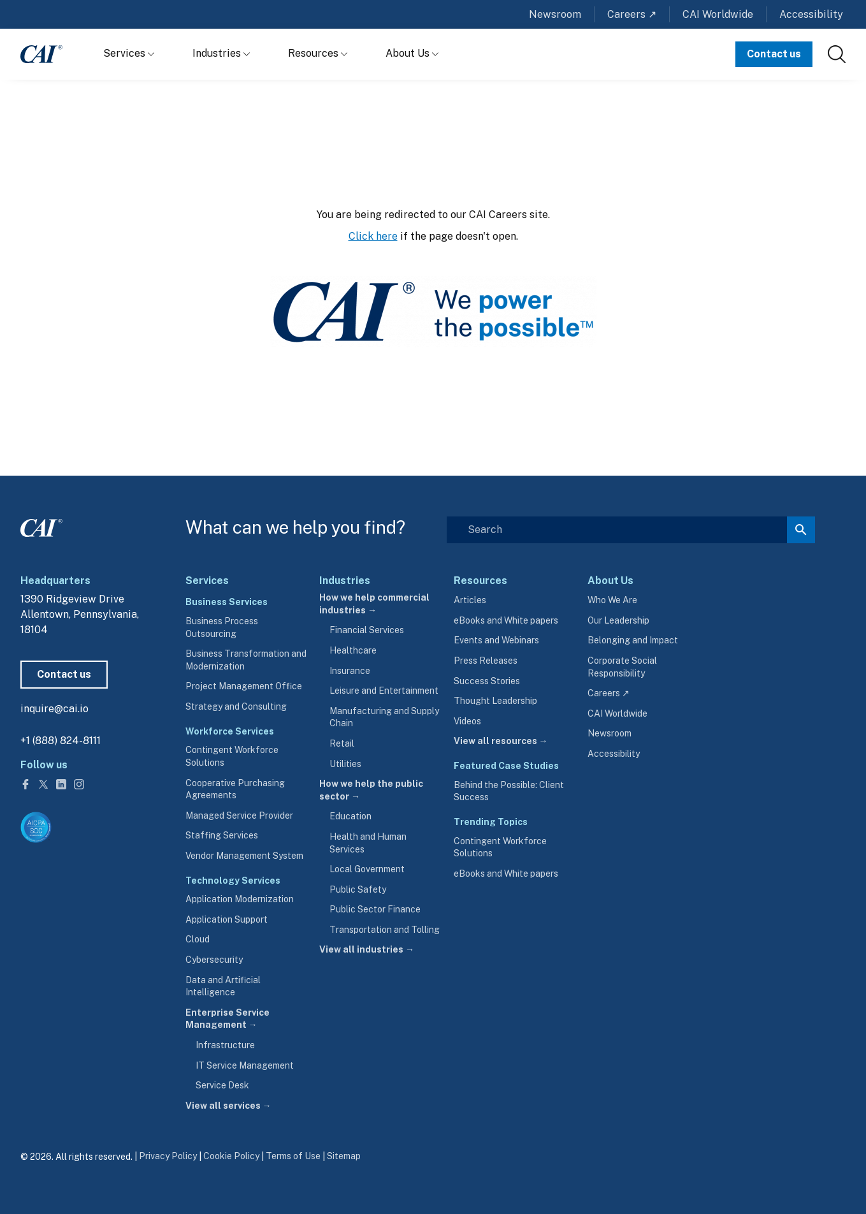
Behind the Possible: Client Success (509, 791)
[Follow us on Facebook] (26, 783)
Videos (467, 721)
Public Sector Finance (375, 909)
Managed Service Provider (239, 815)
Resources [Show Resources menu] (317, 53)
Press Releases (485, 660)
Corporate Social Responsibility (622, 666)
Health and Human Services (368, 842)
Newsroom (555, 14)
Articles (470, 600)
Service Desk (222, 1085)
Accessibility (811, 14)
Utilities (345, 764)
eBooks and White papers (506, 620)
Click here (373, 236)
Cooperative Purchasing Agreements (235, 789)
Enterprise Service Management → (227, 1018)
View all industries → (366, 949)
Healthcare (353, 650)
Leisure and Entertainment (383, 690)
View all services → (228, 1106)
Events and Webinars (496, 640)
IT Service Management (245, 1065)
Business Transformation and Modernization (246, 659)
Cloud (197, 939)
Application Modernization (239, 899)
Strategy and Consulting (236, 706)
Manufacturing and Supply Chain (384, 717)
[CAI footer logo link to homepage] (41, 525)
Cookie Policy (231, 1156)
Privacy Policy (168, 1156)
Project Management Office (243, 686)
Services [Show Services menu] (128, 53)
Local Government (367, 869)
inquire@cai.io (54, 709)
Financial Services (366, 630)
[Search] (631, 529)
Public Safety (357, 889)
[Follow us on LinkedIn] (62, 783)
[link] (837, 54)
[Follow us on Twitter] (44, 783)
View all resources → (501, 741)
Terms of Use (293, 1156)
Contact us (774, 54)
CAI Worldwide (717, 14)
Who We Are (612, 600)
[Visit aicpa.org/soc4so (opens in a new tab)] (36, 827)
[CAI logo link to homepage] (41, 54)
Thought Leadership (495, 701)
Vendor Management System (244, 856)
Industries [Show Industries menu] (221, 53)
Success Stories (487, 681)
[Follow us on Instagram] (79, 783)
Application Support (226, 919)
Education (350, 816)
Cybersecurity (214, 959)
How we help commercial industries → (374, 603)
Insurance (349, 671)
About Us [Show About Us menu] (412, 53)
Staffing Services (221, 835)
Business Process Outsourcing (221, 627)
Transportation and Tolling (384, 930)
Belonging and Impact (633, 640)
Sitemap (344, 1156)
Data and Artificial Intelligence (223, 986)
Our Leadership (618, 620)
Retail (341, 743)
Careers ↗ (631, 14)
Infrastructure (225, 1045)
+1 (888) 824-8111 (60, 741)
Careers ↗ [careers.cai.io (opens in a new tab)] (609, 693)
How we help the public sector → (371, 790)
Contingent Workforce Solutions (231, 756)
